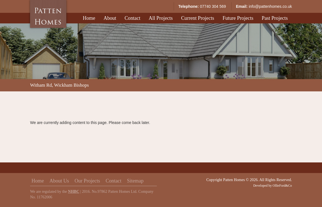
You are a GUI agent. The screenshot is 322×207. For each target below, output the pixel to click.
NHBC (73, 191)
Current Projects (197, 18)
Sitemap (135, 181)
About (110, 18)
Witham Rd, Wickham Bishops (59, 85)
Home (89, 18)
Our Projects (87, 181)
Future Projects (238, 18)
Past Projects (275, 18)
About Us (59, 181)
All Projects (161, 18)
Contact (132, 18)
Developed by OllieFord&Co (272, 185)
